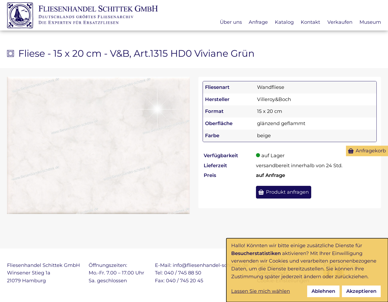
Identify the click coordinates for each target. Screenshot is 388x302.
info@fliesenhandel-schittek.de (210, 265)
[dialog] (307, 270)
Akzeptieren (361, 291)
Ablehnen (323, 291)
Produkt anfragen (287, 192)
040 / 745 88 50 (182, 273)
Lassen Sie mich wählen (260, 291)
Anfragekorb (371, 151)
